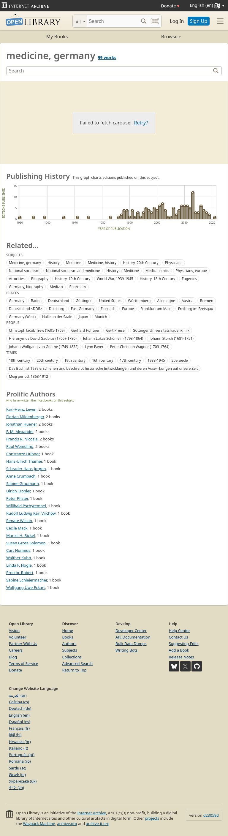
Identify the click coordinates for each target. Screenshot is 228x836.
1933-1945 (156, 360)
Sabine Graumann (22, 483)
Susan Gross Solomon (26, 543)
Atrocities (17, 278)
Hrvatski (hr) (20, 741)
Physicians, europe (191, 270)
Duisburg (56, 308)
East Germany (82, 308)
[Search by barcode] (155, 21)
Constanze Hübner (22, 453)
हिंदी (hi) (15, 734)
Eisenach (108, 308)
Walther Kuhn (18, 557)
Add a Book (179, 650)
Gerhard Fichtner (85, 330)
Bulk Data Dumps (131, 643)
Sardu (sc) (17, 768)
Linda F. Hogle (19, 565)
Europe (128, 308)
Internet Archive (91, 813)
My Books (57, 36)
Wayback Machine (39, 823)
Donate (170, 6)
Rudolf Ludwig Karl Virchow (31, 513)
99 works (107, 57)
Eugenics (189, 278)
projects (152, 818)
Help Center (179, 630)
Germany (16, 300)
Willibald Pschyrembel (26, 505)
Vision (14, 630)
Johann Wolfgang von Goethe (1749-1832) (43, 346)
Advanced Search (77, 663)
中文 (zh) (16, 787)
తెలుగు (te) (17, 774)
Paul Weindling (19, 446)
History (53, 262)
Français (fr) (19, 728)
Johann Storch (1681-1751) (172, 338)
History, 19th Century (72, 278)
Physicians (173, 262)
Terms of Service (23, 663)
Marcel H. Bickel (20, 535)
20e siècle (180, 360)
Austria (188, 300)
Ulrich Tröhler (18, 491)
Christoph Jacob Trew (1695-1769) (37, 330)
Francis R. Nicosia (22, 439)
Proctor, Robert (19, 572)
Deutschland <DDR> (25, 308)
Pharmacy (77, 286)
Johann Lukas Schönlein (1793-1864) (113, 338)
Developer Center (131, 630)
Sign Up (198, 21)
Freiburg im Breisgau (195, 308)
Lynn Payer (94, 346)
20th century (47, 360)
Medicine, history (102, 262)
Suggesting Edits (184, 643)
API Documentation (132, 637)
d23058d (211, 815)
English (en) (19, 715)
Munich (101, 316)
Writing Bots (126, 650)
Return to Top (74, 670)
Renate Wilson (19, 520)
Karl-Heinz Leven (21, 409)
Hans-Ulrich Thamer (24, 461)
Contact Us (178, 637)
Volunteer (17, 637)
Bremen (206, 300)
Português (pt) (21, 754)
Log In (177, 21)
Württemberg (139, 300)
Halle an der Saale (57, 316)
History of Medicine (123, 270)
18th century (19, 360)
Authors (69, 643)
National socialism (24, 270)
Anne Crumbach (20, 476)
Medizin (56, 286)
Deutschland (58, 300)
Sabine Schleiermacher (26, 580)
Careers (16, 650)
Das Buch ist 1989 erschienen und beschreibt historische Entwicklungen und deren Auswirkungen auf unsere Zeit (103, 368)
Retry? (141, 122)
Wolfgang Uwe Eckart (25, 587)
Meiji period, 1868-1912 (28, 376)
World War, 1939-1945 (115, 278)
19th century (75, 360)
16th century (102, 360)
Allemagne (166, 300)
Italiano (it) (18, 748)
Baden (36, 300)
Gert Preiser (116, 330)
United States (110, 300)
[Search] (112, 21)
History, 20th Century (140, 262)
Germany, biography (26, 286)
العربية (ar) (17, 695)
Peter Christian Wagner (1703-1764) (140, 346)
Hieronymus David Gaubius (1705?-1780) (43, 338)
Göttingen (84, 300)
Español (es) (19, 721)
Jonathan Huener (21, 424)
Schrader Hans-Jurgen (26, 468)
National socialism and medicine (73, 270)
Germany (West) (22, 316)
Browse (147, 36)
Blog (13, 657)
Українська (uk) (23, 781)
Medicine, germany (25, 262)
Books (67, 637)
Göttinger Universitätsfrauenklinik (161, 330)
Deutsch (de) (20, 708)
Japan (83, 316)
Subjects (69, 650)
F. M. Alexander (19, 431)
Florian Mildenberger (25, 416)
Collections (72, 657)
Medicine (73, 262)
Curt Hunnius (18, 550)
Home (67, 630)
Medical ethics (157, 270)
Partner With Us (23, 643)
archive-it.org (98, 823)
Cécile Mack (16, 528)
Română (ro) (20, 761)
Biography (39, 278)
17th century (130, 360)
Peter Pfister (17, 498)
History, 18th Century (157, 278)
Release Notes (181, 657)
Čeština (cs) (19, 701)
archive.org (67, 823)
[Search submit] (143, 21)
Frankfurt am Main (156, 308)
